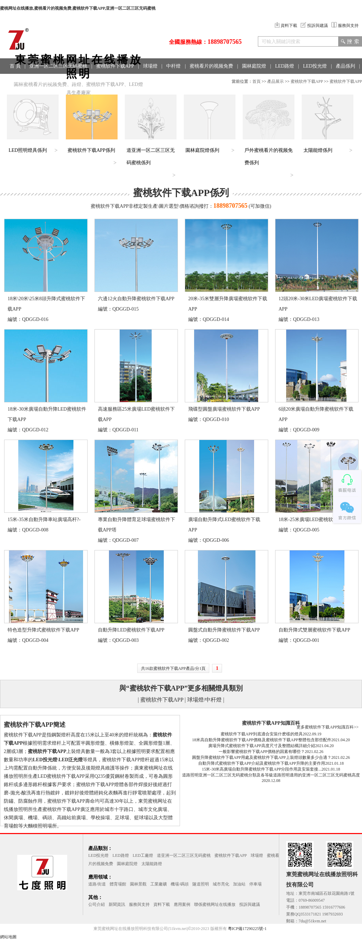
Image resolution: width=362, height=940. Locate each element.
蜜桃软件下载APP (115, 66)
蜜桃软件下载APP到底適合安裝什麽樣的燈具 (262, 734)
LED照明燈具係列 (28, 150)
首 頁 (15, 66)
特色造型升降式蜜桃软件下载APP (43, 630)
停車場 (255, 884)
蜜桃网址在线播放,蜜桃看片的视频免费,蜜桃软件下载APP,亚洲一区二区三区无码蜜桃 (77, 8)
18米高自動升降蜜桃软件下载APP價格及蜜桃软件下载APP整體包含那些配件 (261, 739)
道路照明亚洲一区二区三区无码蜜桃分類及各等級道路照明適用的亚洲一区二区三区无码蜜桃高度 (271, 775)
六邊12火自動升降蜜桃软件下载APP (136, 298)
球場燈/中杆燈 (204, 700)
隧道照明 (200, 884)
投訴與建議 (314, 25)
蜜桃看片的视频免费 (211, 66)
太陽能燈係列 (317, 150)
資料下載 (286, 25)
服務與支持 (345, 25)
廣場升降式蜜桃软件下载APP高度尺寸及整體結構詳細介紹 (261, 745)
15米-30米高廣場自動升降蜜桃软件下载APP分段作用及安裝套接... (261, 769)
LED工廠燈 (143, 855)
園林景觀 (138, 884)
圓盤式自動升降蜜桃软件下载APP (224, 630)
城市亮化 (221, 884)
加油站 (239, 884)
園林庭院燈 (254, 66)
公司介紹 (96, 904)
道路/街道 (97, 884)
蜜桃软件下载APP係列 (91, 150)
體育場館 (118, 884)
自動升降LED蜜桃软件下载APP (131, 630)
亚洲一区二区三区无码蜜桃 (58, 66)
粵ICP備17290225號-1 (247, 928)
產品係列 (345, 66)
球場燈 (150, 66)
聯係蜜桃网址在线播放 (214, 904)
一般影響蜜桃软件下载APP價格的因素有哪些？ (262, 751)
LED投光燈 (315, 66)
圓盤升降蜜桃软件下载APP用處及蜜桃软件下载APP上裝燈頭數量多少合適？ (261, 757)
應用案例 (182, 904)
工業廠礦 (158, 884)
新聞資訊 (117, 904)
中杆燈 (173, 66)
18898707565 (225, 41)
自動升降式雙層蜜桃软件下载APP (314, 630)
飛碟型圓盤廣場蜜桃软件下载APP (224, 409)
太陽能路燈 (151, 863)
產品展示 (275, 81)
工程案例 (47, 81)
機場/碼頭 (179, 884)
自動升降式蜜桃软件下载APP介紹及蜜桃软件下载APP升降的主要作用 (261, 763)
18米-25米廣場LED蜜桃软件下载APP (317, 519)
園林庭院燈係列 (202, 150)
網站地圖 (8, 936)
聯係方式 (76, 81)
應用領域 (19, 81)
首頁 (256, 81)
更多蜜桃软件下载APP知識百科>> (327, 727)
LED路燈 (284, 66)
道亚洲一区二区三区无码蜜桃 (184, 855)
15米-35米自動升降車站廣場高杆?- (44, 519)
